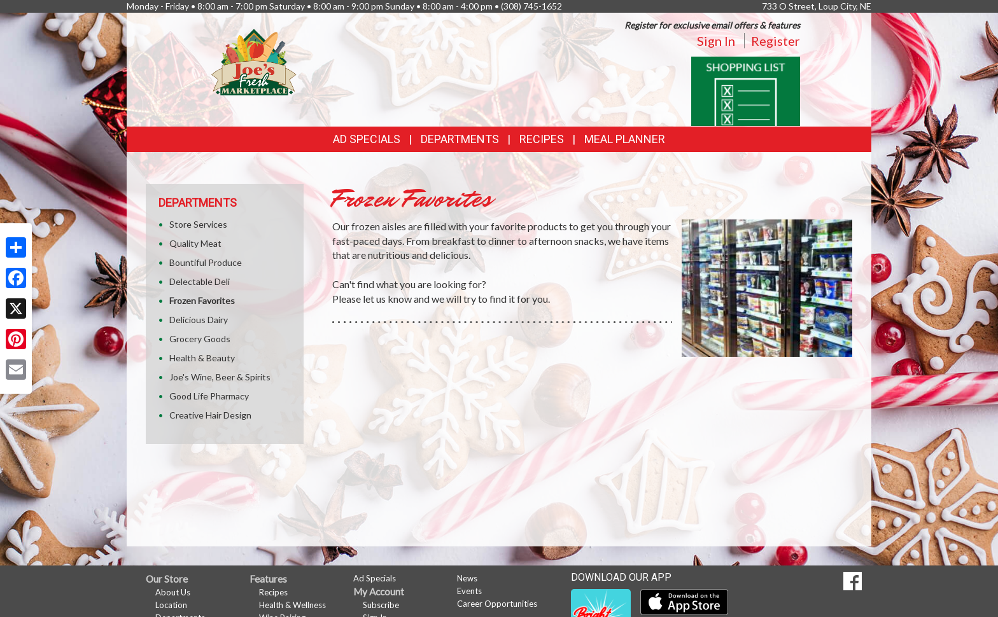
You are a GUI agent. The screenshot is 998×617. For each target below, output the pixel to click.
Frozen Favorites (202, 300)
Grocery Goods (199, 338)
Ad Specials (366, 139)
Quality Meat (195, 243)
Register (775, 40)
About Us (172, 592)
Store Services (198, 224)
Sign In (716, 40)
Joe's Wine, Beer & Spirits (220, 376)
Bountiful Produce (205, 262)
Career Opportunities (497, 604)
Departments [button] (460, 139)
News (467, 578)
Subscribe (381, 605)
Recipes (541, 139)
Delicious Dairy (198, 319)
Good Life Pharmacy (209, 396)
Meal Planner (624, 139)
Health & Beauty (202, 357)
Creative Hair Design (210, 415)
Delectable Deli (199, 281)
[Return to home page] (254, 60)
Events (469, 591)
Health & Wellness (292, 605)
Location (171, 605)
